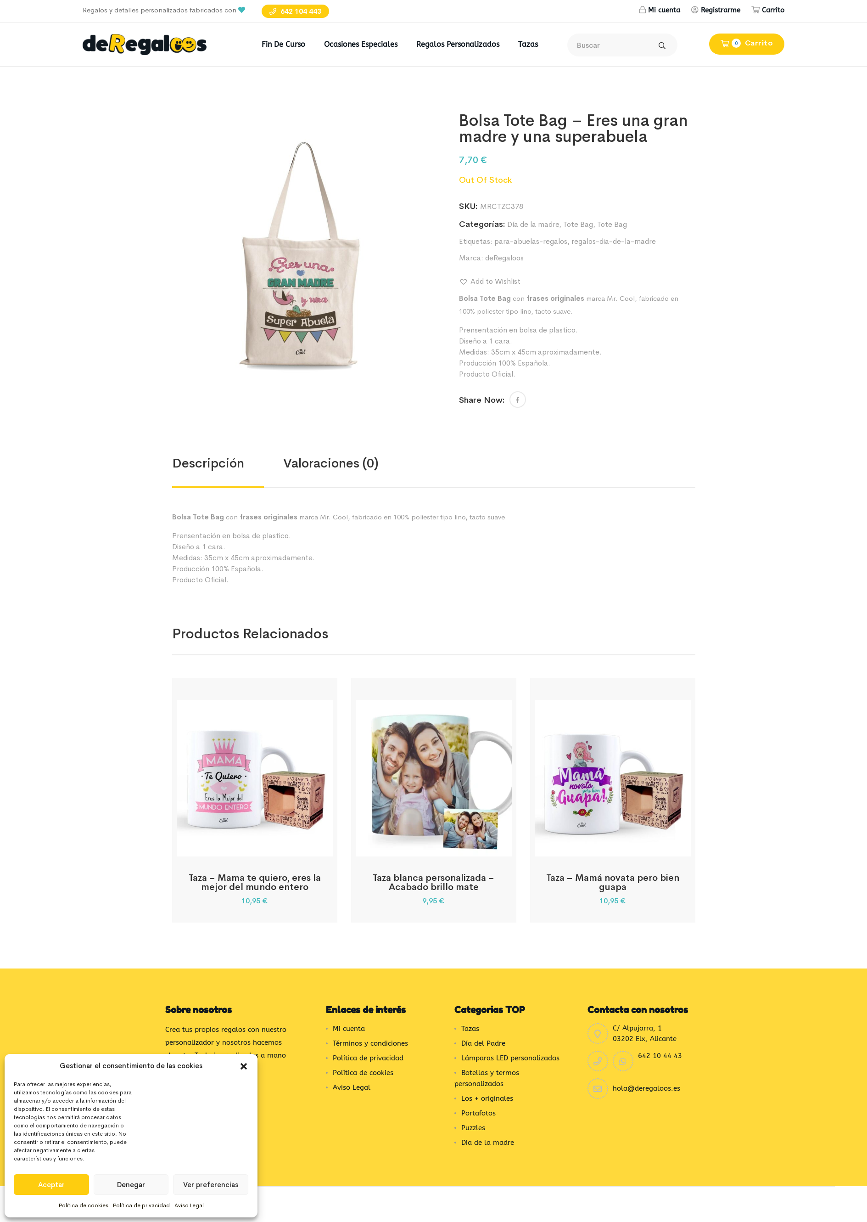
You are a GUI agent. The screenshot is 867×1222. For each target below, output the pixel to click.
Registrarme (720, 10)
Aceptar (51, 1184)
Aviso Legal (189, 1205)
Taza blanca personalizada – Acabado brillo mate (433, 882)
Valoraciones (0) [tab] (331, 463)
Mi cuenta (664, 10)
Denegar (131, 1184)
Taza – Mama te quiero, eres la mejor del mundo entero (255, 882)
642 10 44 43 (660, 1056)
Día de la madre (533, 224)
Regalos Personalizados (457, 44)
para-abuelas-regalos (530, 241)
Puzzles (473, 1128)
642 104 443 (295, 11)
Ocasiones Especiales (360, 44)
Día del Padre (483, 1043)
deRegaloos (504, 258)
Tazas (528, 44)
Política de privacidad (141, 1205)
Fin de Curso (283, 44)
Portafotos (478, 1113)
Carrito (773, 10)
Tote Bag (578, 224)
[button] (243, 1065)
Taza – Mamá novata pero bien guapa (612, 882)
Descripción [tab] (208, 463)
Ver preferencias (210, 1184)
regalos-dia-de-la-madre (613, 241)
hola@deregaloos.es (646, 1088)
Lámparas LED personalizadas (510, 1058)
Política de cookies (83, 1205)
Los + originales (487, 1098)
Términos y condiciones (370, 1043)
